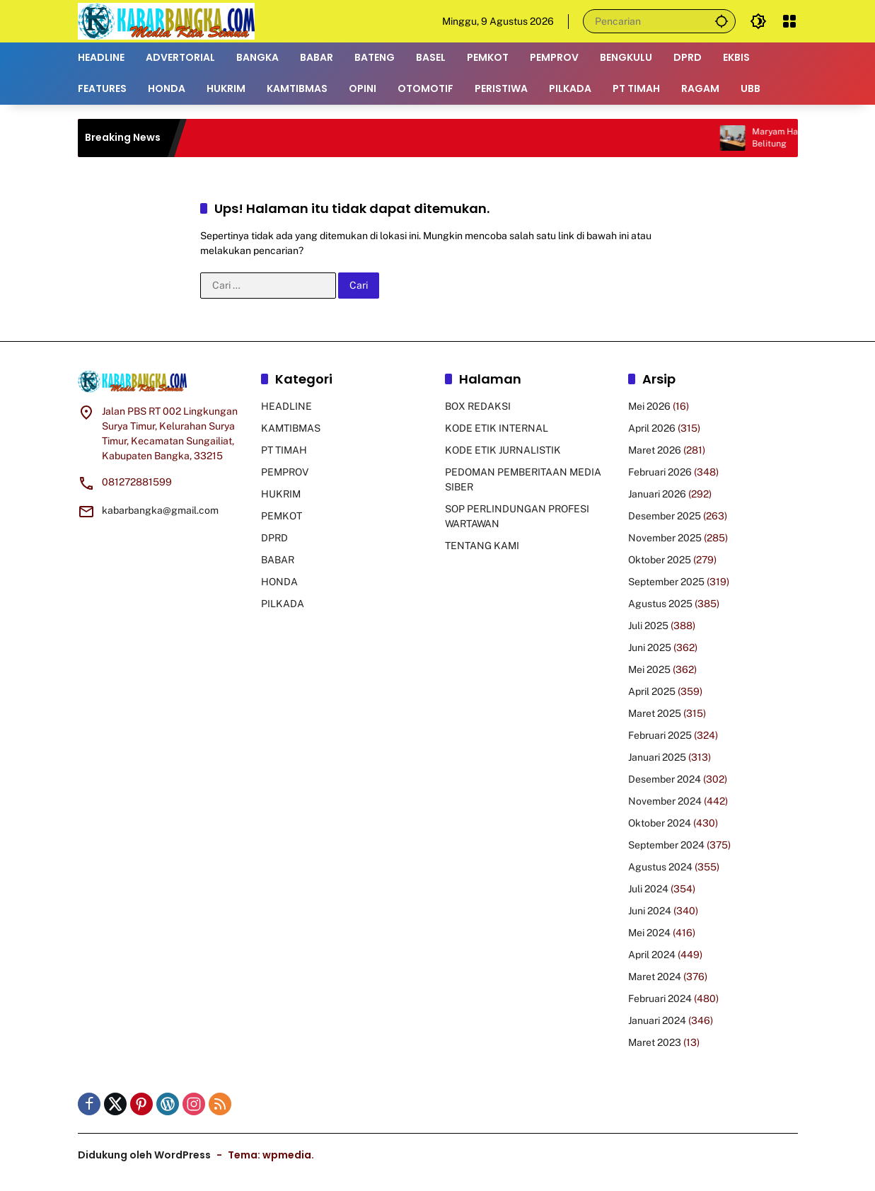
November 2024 (665, 801)
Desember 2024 (664, 779)
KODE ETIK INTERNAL (496, 428)
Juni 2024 (649, 910)
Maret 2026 (654, 450)
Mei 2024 (649, 932)
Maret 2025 (654, 713)
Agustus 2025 (660, 603)
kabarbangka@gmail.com (160, 510)
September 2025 (666, 581)
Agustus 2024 (660, 867)
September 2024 (666, 845)
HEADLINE (286, 406)
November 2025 (665, 537)
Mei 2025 (649, 669)
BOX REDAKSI (478, 406)
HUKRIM (281, 494)
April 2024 (652, 954)
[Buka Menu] (789, 21)
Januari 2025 (657, 757)
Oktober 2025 (659, 559)
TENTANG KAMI (482, 545)
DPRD (274, 537)
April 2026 (652, 428)
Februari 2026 (660, 472)
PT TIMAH (284, 450)
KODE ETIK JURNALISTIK (503, 450)
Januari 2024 (657, 1020)
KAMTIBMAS (290, 428)
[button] (721, 21)
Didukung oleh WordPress (144, 1155)
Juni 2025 (649, 647)
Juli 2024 (648, 888)
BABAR (277, 559)
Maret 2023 (654, 1042)
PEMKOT (281, 516)
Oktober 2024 (659, 823)
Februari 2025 (660, 735)
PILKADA (282, 603)
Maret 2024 (654, 976)
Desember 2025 (664, 516)
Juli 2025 (648, 625)
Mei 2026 (649, 406)
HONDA (279, 581)
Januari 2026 (657, 494)
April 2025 (652, 691)
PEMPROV (284, 472)
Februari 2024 (660, 998)
